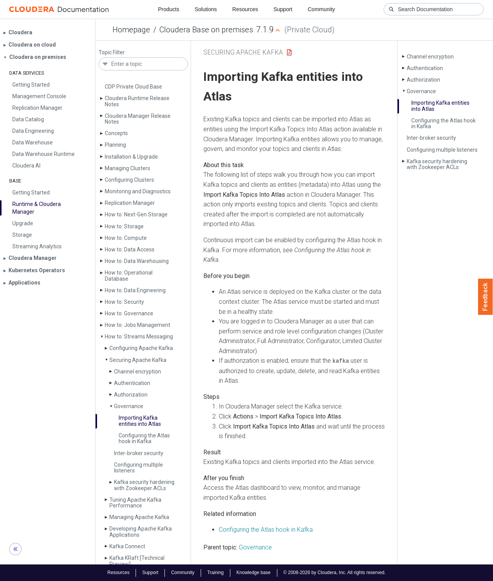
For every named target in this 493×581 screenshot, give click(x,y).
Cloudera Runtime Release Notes (137, 101)
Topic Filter (112, 52)
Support (282, 9)
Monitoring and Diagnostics (138, 191)
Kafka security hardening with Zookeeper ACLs (144, 485)
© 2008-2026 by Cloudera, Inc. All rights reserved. (334, 572)
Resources (245, 9)
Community (321, 9)
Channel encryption (137, 371)
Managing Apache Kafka (139, 517)
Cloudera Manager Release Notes (138, 119)
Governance (128, 406)
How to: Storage (124, 226)
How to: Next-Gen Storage (136, 214)
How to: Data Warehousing (137, 261)
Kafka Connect (127, 546)
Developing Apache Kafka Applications (140, 531)
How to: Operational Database (129, 275)
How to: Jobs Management (137, 325)
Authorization (131, 395)
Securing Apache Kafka (137, 360)
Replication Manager (130, 203)
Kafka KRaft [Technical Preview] (136, 561)
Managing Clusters (127, 168)
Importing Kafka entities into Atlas (140, 421)
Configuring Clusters (129, 180)
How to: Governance (129, 313)
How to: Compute (126, 238)
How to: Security (124, 302)
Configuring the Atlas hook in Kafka (144, 438)
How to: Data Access (129, 249)
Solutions (206, 9)
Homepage (131, 29)
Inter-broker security (138, 453)
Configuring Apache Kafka (141, 348)
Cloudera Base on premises (206, 29)
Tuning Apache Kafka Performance (135, 503)
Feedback (485, 297)
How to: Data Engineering (135, 290)
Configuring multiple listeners (138, 468)
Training (215, 572)
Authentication (132, 383)
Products (168, 9)
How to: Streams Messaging (139, 336)
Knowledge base (253, 572)
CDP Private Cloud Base (133, 87)
